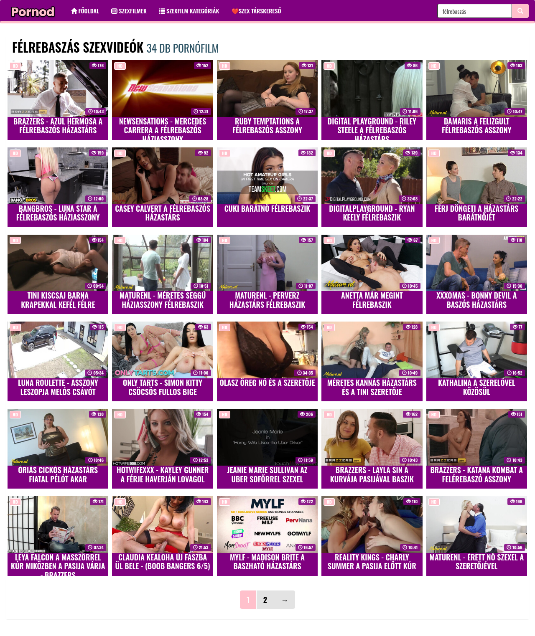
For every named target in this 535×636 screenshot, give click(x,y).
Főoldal (85, 10)
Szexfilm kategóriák (189, 10)
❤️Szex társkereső (256, 10)
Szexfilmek (129, 10)
